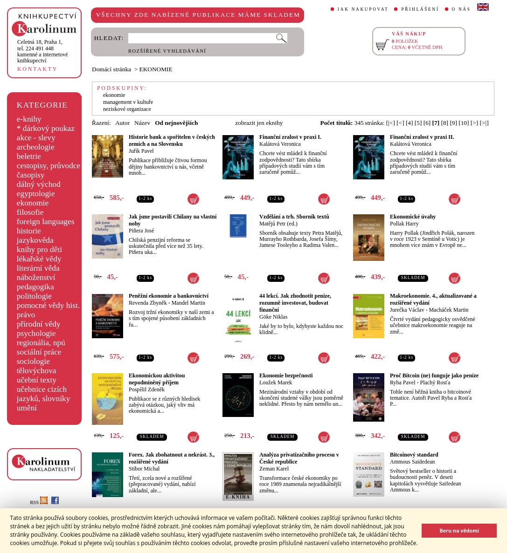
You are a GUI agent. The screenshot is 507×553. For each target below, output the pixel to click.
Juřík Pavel (141, 151)
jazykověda (35, 240)
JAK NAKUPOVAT (363, 9)
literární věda (38, 268)
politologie (34, 296)
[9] (453, 122)
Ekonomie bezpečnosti (286, 375)
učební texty (36, 379)
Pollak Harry (404, 223)
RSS (39, 502)
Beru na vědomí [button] (459, 530)
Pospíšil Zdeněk (147, 389)
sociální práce (39, 352)
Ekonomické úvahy (413, 216)
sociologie (33, 361)
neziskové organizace (127, 109)
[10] (463, 122)
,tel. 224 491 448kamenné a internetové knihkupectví (42, 51)
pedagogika (35, 286)
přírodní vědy (39, 324)
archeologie (36, 147)
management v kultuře (128, 102)
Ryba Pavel (403, 382)
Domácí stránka (111, 69)
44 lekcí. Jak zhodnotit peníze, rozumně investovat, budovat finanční (295, 303)
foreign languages (46, 221)
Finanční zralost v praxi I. (290, 137)
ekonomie (33, 202)
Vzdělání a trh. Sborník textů (294, 216)
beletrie (29, 156)
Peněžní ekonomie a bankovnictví (168, 296)
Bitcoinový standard (414, 454)
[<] (400, 122)
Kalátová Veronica (280, 144)
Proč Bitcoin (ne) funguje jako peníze (434, 375)
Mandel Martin (188, 303)
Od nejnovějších (176, 122)
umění (27, 407)
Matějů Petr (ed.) (278, 223)
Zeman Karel (274, 468)
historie (29, 230)
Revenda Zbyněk (148, 303)
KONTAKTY (37, 69)
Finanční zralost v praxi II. (422, 137)
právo (26, 314)
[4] (409, 122)
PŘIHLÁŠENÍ (420, 9)
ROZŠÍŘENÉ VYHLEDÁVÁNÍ (167, 51)
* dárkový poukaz (46, 128)
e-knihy (29, 119)
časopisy (31, 175)
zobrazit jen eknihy (259, 122)
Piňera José (141, 230)
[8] (444, 122)
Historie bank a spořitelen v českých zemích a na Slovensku (172, 140)
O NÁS (461, 9)
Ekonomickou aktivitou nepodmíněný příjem (157, 379)
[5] (418, 122)
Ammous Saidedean (412, 461)
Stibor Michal (144, 468)
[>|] (484, 122)
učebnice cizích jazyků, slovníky (43, 394)
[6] (427, 122)
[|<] (390, 122)
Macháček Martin (448, 310)
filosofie (30, 212)
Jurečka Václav (407, 310)
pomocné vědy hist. (48, 305)
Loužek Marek (275, 382)
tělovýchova (36, 370)
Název (142, 122)
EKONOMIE (156, 69)
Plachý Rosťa (435, 382)
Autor (122, 122)
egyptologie (36, 193)
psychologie (36, 333)
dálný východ (39, 184)
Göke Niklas (273, 317)
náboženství (36, 277)
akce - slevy (36, 137)
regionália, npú (41, 342)
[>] (474, 122)
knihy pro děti (39, 249)
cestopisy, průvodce (49, 165)
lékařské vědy (39, 258)
